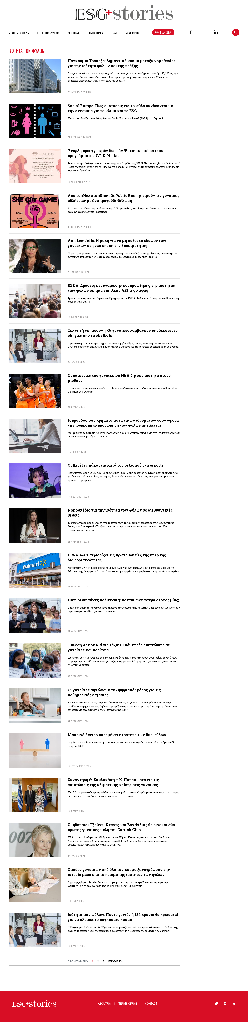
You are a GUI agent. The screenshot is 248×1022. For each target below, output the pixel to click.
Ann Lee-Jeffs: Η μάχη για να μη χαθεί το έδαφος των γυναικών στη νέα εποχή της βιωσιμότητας (117, 243)
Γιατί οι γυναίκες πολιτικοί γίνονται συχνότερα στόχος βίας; (123, 599)
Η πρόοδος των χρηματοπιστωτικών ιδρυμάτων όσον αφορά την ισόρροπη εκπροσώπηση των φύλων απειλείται (123, 423)
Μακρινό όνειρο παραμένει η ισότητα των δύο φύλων (117, 734)
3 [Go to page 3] (103, 961)
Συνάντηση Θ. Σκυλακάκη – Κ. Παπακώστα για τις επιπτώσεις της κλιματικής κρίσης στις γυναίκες (113, 782)
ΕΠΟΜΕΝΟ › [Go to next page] (115, 961)
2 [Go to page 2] (98, 961)
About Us (104, 1003)
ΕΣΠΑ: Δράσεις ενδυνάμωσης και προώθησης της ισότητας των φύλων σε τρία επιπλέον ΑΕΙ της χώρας (121, 288)
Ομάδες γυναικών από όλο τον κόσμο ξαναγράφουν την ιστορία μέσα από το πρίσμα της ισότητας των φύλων (119, 872)
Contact (151, 1003)
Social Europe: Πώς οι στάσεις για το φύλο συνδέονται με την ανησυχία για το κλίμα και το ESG (120, 108)
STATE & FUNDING (19, 33)
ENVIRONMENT (96, 33)
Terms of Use (127, 1003)
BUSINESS (74, 33)
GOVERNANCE (133, 33)
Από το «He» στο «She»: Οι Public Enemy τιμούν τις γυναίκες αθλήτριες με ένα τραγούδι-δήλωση (123, 198)
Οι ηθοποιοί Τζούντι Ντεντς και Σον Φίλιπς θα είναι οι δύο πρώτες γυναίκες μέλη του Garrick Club (121, 827)
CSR (115, 33)
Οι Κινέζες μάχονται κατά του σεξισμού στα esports (115, 465)
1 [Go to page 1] (92, 961)
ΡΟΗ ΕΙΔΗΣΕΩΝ (163, 32)
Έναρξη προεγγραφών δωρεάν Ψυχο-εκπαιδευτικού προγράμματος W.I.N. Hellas (115, 153)
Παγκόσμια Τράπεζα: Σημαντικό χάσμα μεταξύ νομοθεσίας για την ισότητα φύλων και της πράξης (122, 63)
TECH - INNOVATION (48, 33)
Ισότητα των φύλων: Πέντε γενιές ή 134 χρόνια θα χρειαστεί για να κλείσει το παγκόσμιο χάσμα (123, 917)
